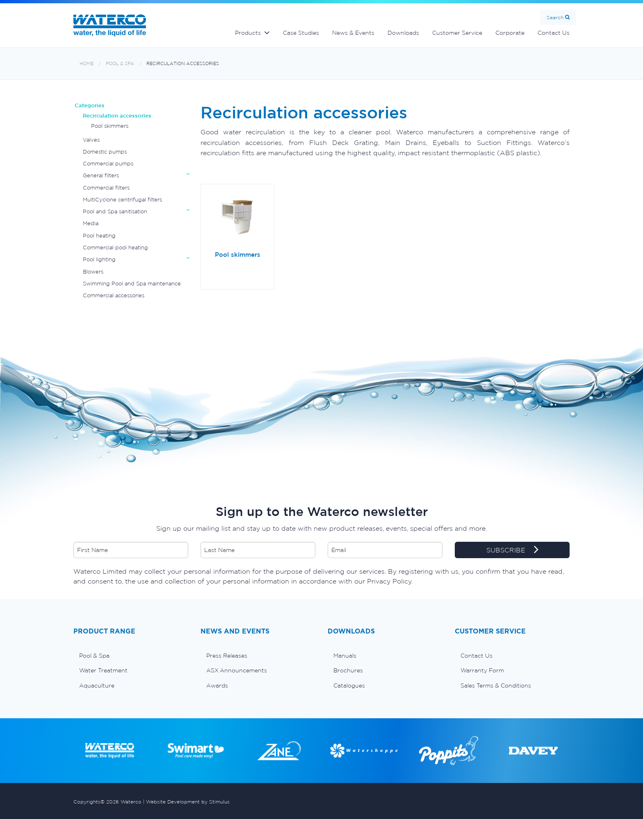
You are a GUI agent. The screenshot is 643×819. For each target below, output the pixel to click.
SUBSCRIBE (512, 550)
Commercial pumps (108, 164)
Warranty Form (482, 670)
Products (248, 32)
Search (555, 17)
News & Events (353, 32)
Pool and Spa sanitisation (115, 211)
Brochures (348, 670)
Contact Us (554, 32)
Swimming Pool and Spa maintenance (132, 284)
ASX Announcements (236, 670)
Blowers (93, 272)
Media (90, 223)
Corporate (509, 32)
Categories (90, 105)
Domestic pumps (105, 152)
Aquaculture (96, 685)
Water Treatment (103, 670)
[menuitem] (130, 655)
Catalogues (349, 685)
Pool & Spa (120, 63)
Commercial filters (106, 188)
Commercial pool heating (115, 247)
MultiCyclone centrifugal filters (122, 200)
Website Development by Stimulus (188, 801)
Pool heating (99, 236)
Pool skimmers (109, 126)
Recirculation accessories (182, 63)
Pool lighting (99, 259)
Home (86, 63)
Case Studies (301, 32)
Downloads (403, 32)
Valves (91, 140)
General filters (101, 175)
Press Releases (226, 655)
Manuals (344, 655)
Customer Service (457, 32)
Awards (217, 685)
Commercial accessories (113, 295)
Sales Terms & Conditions (496, 685)
